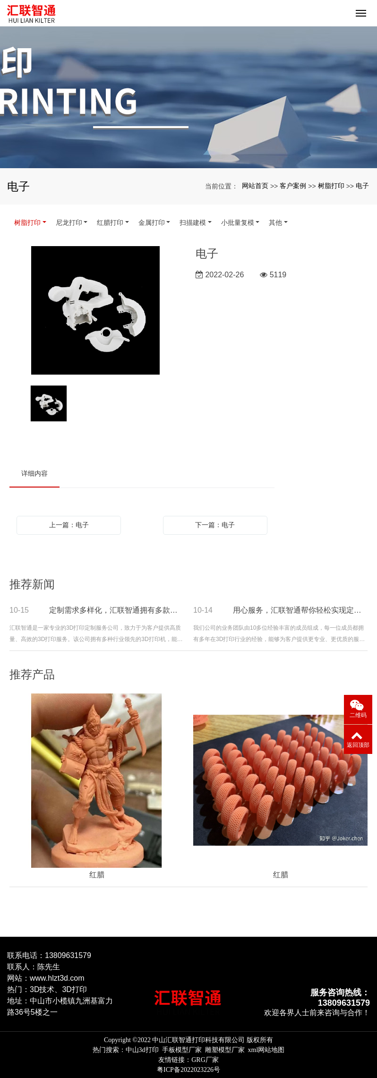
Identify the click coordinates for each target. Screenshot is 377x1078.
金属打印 (151, 222)
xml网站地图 (266, 1049)
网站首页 (255, 185)
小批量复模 (237, 222)
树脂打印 (331, 185)
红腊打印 (110, 222)
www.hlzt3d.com (57, 978)
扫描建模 (193, 222)
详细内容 (34, 473)
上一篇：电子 (69, 525)
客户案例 (293, 185)
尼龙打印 (69, 222)
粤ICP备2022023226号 (188, 1069)
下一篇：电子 (215, 525)
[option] (95, 311)
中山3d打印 (142, 1049)
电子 (362, 185)
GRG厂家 (205, 1059)
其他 (275, 222)
